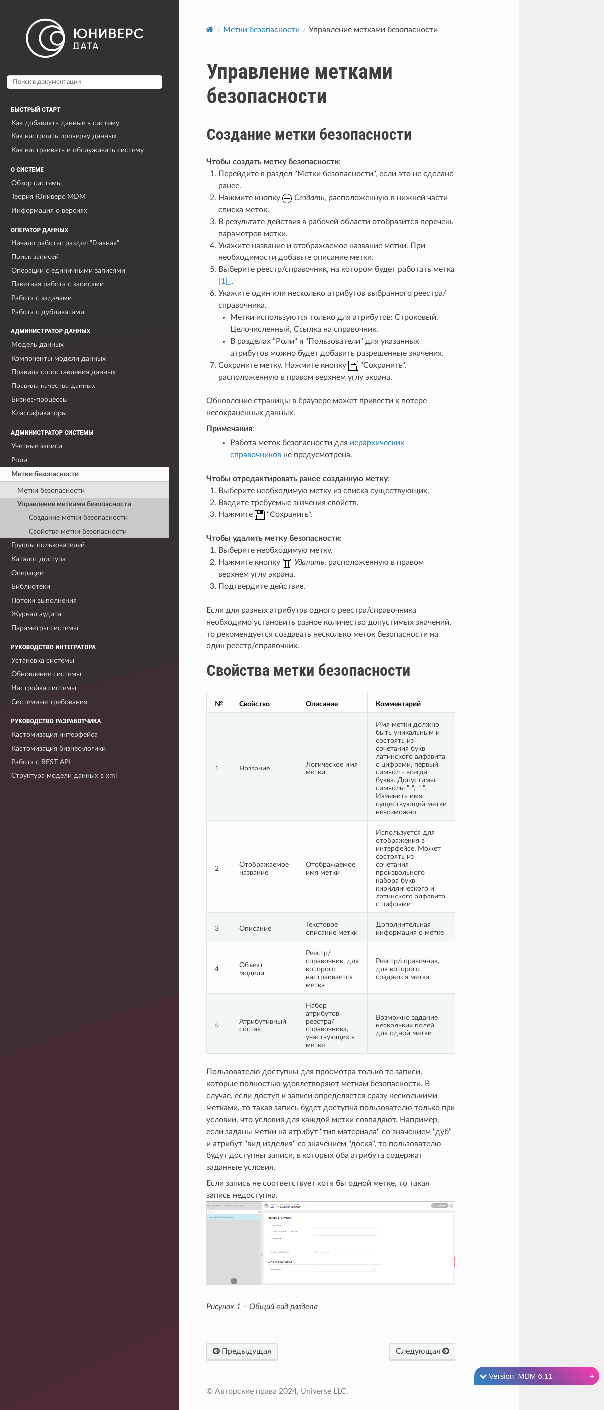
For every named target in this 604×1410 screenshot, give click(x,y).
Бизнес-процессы (39, 399)
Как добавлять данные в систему (65, 123)
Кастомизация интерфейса (54, 734)
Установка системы (42, 660)
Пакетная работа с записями (57, 284)
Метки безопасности (45, 474)
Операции (27, 573)
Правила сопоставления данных (63, 372)
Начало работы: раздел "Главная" (65, 243)
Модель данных (37, 344)
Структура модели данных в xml (64, 775)
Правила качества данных (53, 385)
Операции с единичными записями (68, 270)
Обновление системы (46, 674)
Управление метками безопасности (74, 504)
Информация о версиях (49, 210)
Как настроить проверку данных (64, 136)
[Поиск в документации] (84, 82)
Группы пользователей (48, 545)
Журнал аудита (36, 614)
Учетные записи (36, 446)
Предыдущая (242, 1351)
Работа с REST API (40, 762)
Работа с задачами (41, 298)
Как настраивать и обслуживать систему (77, 150)
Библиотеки (30, 586)
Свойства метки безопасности (78, 531)
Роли (19, 460)
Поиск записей (35, 256)
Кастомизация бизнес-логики (58, 748)
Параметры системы (44, 628)
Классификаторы (39, 413)
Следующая (422, 1351)
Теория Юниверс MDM (48, 196)
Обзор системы (36, 183)
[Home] (210, 29)
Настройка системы (43, 688)
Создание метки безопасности (78, 517)
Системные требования (49, 702)
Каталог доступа (38, 559)
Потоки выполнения (44, 600)
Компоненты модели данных (58, 358)
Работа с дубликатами (47, 312)
